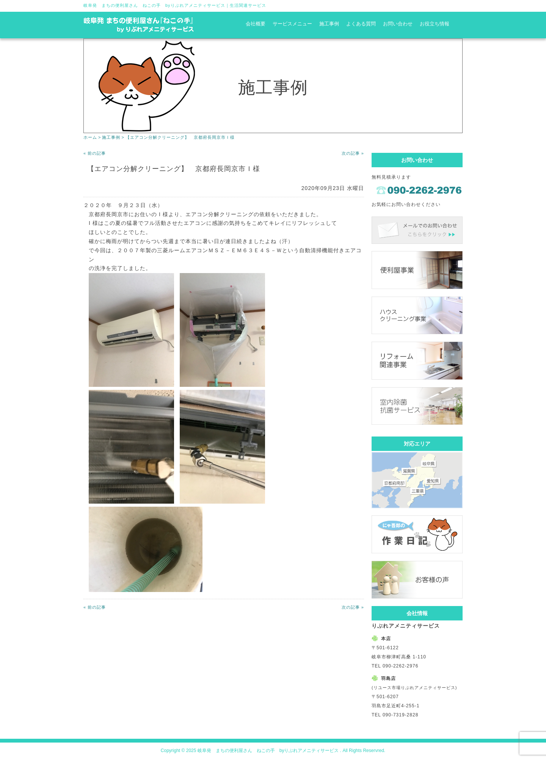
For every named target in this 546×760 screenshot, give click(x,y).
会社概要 (255, 24)
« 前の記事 (94, 153)
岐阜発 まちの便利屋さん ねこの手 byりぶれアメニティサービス (154, 5)
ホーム (90, 137)
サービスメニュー (292, 24)
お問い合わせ (398, 24)
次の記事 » (353, 153)
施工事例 (329, 24)
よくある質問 (361, 24)
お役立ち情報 (434, 24)
